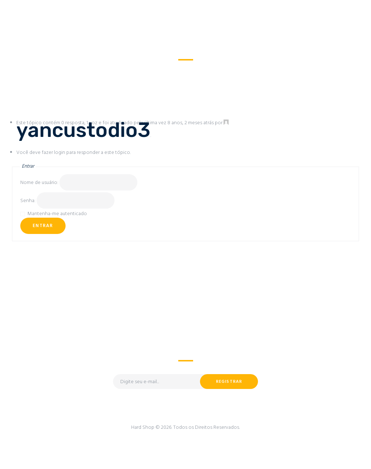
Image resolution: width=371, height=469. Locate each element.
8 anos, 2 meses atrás (190, 123)
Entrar (43, 226)
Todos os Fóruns (150, 68)
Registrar (229, 381)
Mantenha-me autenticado (57, 214)
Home (115, 68)
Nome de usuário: (39, 183)
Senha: (28, 201)
